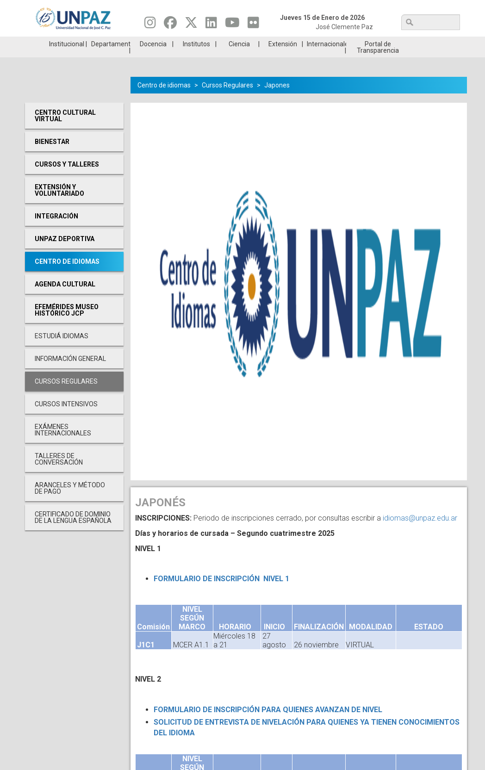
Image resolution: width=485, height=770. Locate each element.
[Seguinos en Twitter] (191, 25)
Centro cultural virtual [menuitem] (65, 130)
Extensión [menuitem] (282, 58)
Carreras (61, 43)
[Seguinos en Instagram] (150, 25)
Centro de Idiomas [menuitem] (67, 275)
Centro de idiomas (164, 99)
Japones (277, 99)
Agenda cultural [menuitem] (65, 298)
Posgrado (423, 43)
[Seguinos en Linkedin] (211, 25)
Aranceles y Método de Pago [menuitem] (70, 502)
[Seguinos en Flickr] (253, 25)
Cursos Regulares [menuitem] (66, 395)
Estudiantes (278, 43)
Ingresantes (206, 43)
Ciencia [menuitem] (239, 58)
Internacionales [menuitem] (326, 58)
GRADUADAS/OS (351, 43)
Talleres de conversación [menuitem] (59, 473)
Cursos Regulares (227, 99)
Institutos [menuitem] (196, 58)
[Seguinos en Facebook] (170, 25)
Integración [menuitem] (56, 230)
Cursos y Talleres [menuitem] (67, 178)
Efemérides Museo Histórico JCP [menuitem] (67, 324)
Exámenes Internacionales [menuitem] (63, 444)
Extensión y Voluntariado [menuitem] (59, 204)
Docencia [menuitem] (153, 58)
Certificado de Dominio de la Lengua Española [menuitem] (73, 531)
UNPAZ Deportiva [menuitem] (64, 252)
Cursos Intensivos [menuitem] (66, 418)
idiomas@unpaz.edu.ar (420, 532)
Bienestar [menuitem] (52, 155)
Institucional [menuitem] (66, 58)
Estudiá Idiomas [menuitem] (61, 350)
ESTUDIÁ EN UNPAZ (133, 43)
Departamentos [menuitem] (111, 58)
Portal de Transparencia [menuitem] (378, 61)
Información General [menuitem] (70, 372)
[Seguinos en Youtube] (232, 25)
